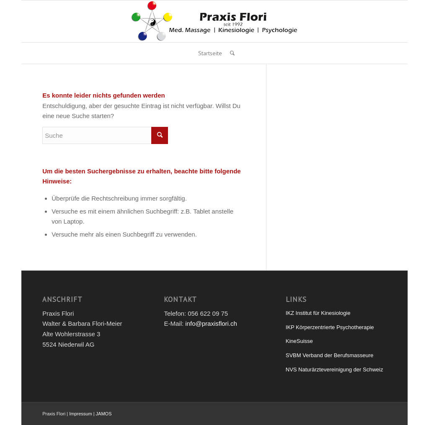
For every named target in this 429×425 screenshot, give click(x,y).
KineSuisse (299, 341)
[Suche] (230, 53)
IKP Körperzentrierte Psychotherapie (330, 327)
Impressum (80, 413)
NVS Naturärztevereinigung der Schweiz (334, 369)
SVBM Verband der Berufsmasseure (330, 355)
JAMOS (104, 413)
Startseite (210, 53)
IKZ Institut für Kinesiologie (318, 313)
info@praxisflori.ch (211, 323)
